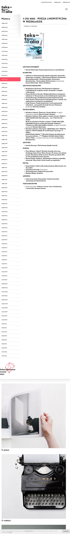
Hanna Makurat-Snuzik (34, 94)
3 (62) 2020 (5, 111)
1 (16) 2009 (4, 295)
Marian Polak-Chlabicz (47, 114)
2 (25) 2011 (4, 259)
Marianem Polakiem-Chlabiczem (54, 77)
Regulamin (27, 528)
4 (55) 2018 (4, 139)
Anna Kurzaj (30, 99)
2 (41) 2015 (4, 195)
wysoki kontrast (46, 2)
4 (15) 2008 (4, 299)
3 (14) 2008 (4, 303)
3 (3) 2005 (4, 347)
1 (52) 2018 (4, 151)
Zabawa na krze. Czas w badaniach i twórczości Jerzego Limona (44, 187)
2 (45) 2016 (4, 179)
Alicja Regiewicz (32, 171)
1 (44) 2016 (4, 183)
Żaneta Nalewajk (32, 70)
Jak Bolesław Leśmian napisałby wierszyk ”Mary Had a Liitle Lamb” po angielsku (45, 159)
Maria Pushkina (45, 83)
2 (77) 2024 (5, 51)
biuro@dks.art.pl (35, 505)
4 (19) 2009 (4, 283)
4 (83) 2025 (4, 27)
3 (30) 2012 (4, 239)
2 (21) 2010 (4, 275)
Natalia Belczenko (39, 127)
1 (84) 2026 (4, 23)
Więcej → (11, 532)
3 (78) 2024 (5, 47)
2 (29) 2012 (4, 243)
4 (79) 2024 (4, 43)
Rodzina (40, 173)
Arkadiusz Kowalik (33, 169)
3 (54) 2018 (4, 143)
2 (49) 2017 (4, 163)
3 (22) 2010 (4, 271)
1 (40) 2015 (4, 199)
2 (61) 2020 (4, 115)
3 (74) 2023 (5, 63)
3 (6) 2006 (4, 335)
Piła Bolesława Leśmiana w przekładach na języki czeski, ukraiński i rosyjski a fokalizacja (44, 90)
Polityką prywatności (28, 531)
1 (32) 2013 (4, 231)
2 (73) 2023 (5, 67)
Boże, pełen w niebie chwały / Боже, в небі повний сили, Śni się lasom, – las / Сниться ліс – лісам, (45, 118)
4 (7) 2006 (4, 331)
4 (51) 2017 (4, 155)
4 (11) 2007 (4, 315)
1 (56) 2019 (4, 135)
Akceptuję (65, 531)
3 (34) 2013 (4, 223)
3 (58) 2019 (4, 127)
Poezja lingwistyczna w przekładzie (51, 70)
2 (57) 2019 (4, 131)
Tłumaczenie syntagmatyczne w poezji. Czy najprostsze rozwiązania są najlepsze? (46, 100)
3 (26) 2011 (4, 255)
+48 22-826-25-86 (35, 507)
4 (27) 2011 (4, 251)
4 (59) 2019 (4, 123)
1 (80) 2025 (4, 39)
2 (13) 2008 (4, 307)
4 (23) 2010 (4, 267)
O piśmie (5, 418)
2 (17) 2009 (4, 291)
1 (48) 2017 (4, 167)
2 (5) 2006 (4, 339)
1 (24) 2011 (4, 263)
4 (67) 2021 (4, 91)
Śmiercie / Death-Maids (47, 112)
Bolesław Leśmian (32, 112)
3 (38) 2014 (4, 207)
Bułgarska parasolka (45, 171)
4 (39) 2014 (4, 203)
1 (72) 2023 (4, 71)
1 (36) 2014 (4, 215)
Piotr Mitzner (30, 151)
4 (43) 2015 (4, 187)
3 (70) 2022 (5, 79)
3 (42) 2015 (4, 191)
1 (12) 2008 (4, 311)
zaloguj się (57, 2)
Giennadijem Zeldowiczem (46, 81)
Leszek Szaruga (31, 97)
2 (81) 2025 (4, 35)
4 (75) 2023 (4, 59)
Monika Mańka (31, 173)
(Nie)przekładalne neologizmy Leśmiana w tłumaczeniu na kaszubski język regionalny (46, 95)
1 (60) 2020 (4, 119)
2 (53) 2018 (4, 147)
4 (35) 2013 (4, 219)
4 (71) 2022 (4, 75)
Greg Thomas (30, 103)
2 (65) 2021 (4, 99)
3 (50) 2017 (4, 159)
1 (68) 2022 (4, 87)
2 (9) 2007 (4, 323)
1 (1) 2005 (4, 355)
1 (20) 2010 (4, 279)
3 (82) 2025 (4, 31)
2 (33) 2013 (4, 227)
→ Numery (26, 26)
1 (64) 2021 (4, 103)
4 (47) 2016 (4, 171)
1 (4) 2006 (4, 343)
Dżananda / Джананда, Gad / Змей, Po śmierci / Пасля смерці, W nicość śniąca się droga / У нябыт (46, 130)
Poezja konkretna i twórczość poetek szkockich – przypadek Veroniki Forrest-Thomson (44, 104)
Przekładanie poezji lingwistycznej (50, 97)
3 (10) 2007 (4, 319)
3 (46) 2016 (4, 175)
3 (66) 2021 (4, 95)
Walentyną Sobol (45, 79)
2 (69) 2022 (4, 83)
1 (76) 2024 (4, 55)
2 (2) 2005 (4, 351)
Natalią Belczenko (32, 79)
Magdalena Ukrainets (33, 88)
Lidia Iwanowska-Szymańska (36, 179)
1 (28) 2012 (4, 247)
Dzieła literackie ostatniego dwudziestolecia (42, 180)
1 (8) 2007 (4, 327)
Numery (6, 19)
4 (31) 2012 (4, 235)
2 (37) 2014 (4, 211)
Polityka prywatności (39, 528)
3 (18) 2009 (4, 287)
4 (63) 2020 (5, 107)
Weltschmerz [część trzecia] (47, 145)
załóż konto (66, 2)
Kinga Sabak (30, 166)
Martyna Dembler (39, 107)
